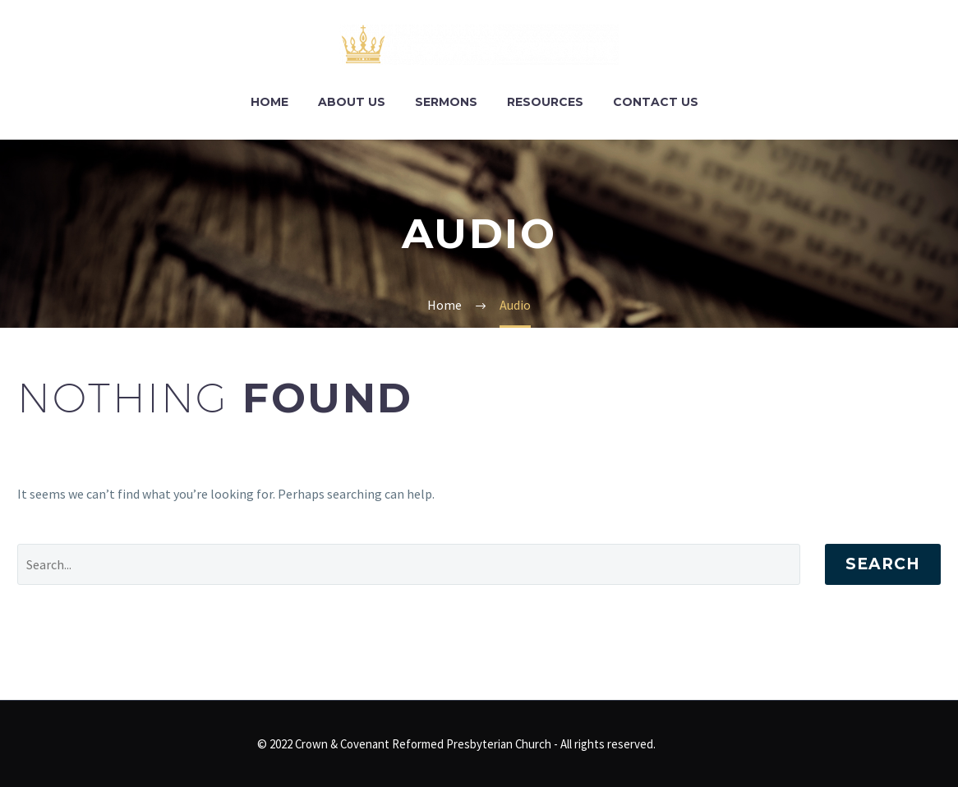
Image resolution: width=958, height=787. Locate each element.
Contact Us (655, 101)
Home (269, 101)
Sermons (446, 101)
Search (882, 564)
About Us (351, 101)
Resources (545, 101)
